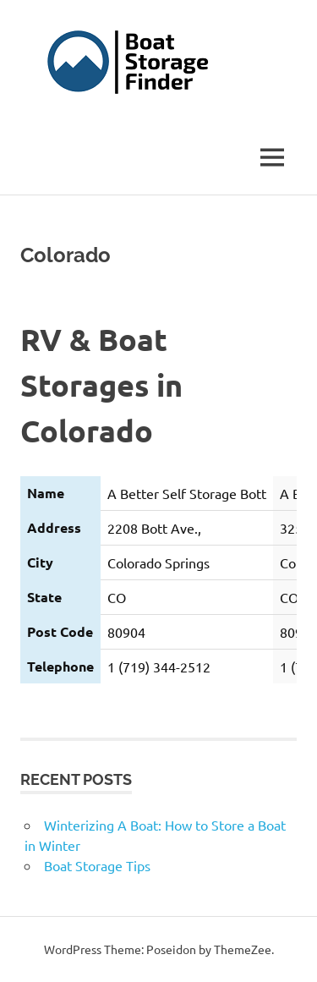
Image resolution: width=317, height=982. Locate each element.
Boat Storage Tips (97, 865)
